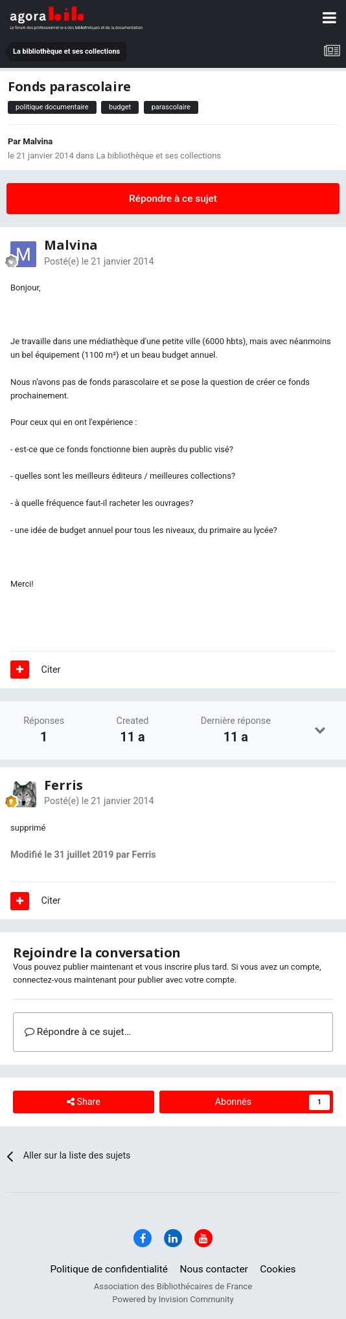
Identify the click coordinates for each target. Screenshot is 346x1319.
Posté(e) (99, 261)
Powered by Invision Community (173, 1299)
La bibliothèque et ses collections (158, 155)
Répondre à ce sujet (173, 198)
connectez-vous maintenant (65, 980)
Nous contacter (214, 1269)
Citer (51, 669)
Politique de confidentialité (109, 1269)
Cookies (277, 1269)
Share (83, 1102)
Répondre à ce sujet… (78, 1032)
